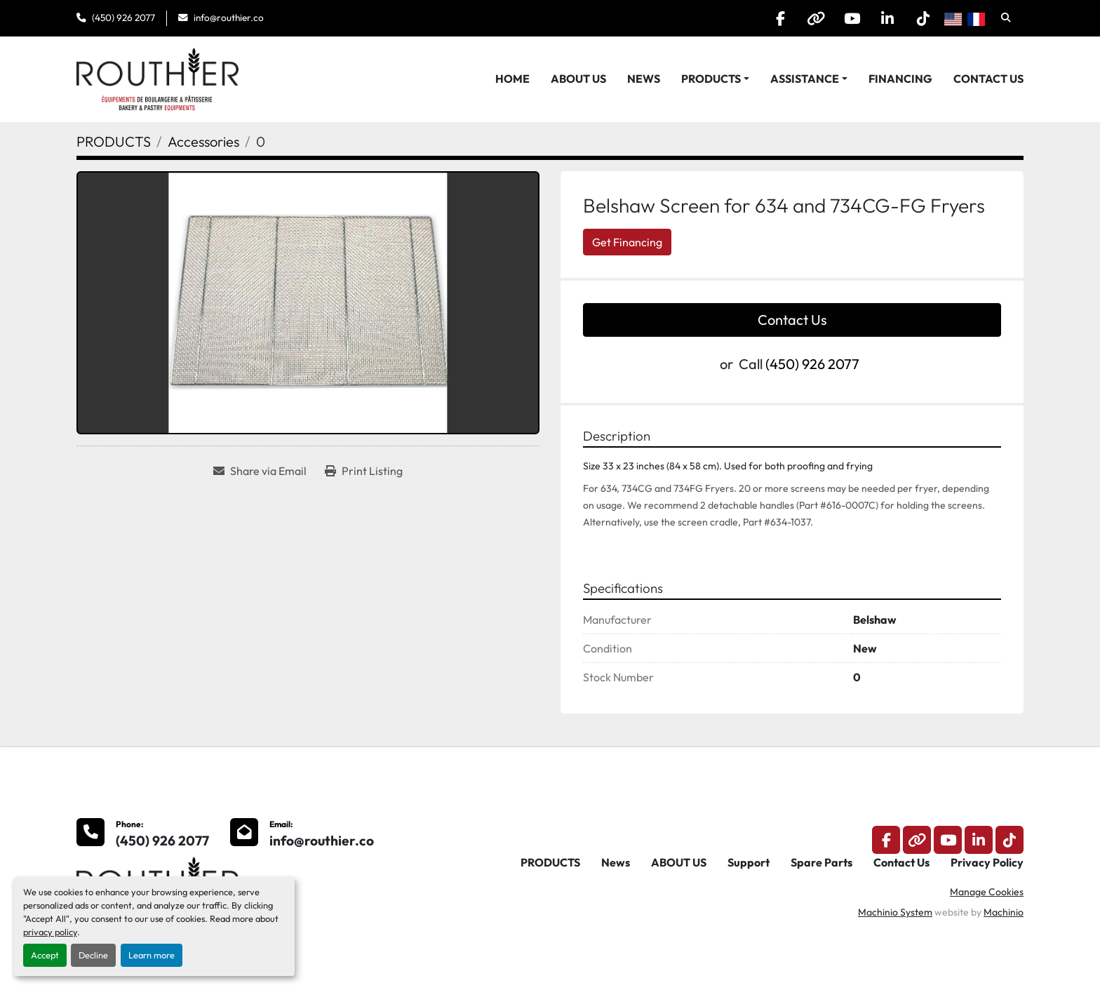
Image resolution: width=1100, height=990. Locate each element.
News (643, 79)
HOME (512, 79)
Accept (45, 955)
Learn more (151, 955)
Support (748, 862)
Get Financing (627, 242)
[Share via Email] (260, 470)
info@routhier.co (229, 17)
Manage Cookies (987, 891)
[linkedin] (887, 18)
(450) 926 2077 (123, 17)
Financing (900, 79)
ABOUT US (578, 79)
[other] (815, 18)
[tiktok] (923, 18)
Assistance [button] (804, 79)
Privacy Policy (987, 862)
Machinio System (895, 912)
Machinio (1004, 912)
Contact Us (988, 79)
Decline (93, 955)
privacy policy (50, 931)
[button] (715, 78)
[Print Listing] (364, 470)
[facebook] (780, 18)
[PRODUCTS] (113, 141)
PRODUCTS (711, 79)
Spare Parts (821, 862)
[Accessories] (203, 141)
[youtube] (851, 18)
